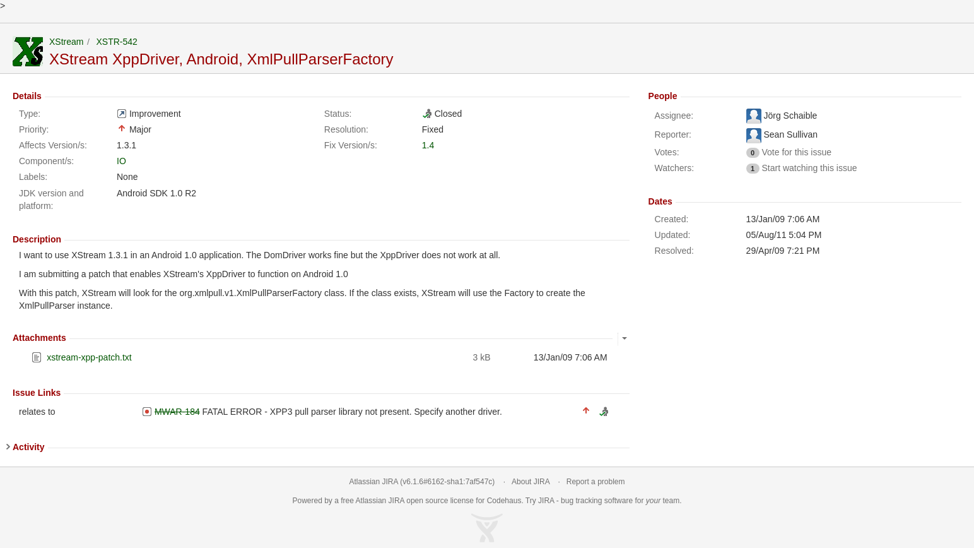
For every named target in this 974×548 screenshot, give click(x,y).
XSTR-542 (116, 42)
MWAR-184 (177, 412)
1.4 (428, 145)
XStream (66, 42)
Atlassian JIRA (373, 481)
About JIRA (530, 481)
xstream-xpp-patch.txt (89, 357)
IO (121, 161)
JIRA (396, 500)
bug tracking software (597, 500)
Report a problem (595, 481)
